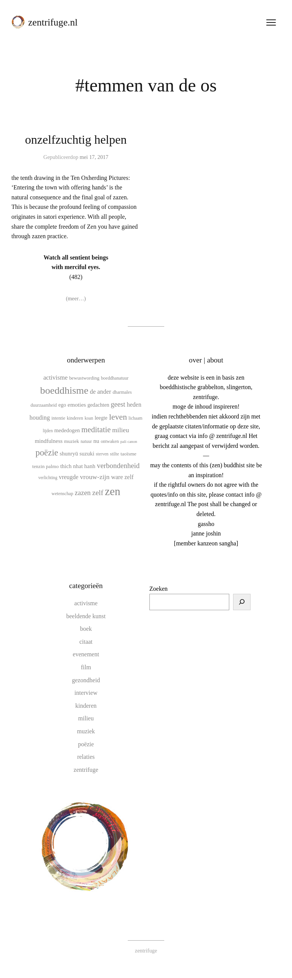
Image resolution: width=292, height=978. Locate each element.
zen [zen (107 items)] (113, 491)
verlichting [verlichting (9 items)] (47, 477)
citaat (86, 641)
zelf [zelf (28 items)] (97, 492)
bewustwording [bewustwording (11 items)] (84, 377)
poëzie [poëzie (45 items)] (46, 452)
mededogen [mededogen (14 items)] (67, 430)
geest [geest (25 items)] (118, 404)
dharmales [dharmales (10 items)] (122, 392)
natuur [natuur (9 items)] (86, 441)
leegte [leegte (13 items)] (101, 418)
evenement (86, 654)
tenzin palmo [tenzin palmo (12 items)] (45, 466)
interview (86, 692)
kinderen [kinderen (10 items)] (75, 418)
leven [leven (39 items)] (118, 417)
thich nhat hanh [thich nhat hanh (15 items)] (77, 466)
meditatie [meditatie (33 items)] (96, 429)
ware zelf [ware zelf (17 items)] (122, 477)
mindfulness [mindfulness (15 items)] (48, 441)
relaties (86, 757)
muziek (86, 731)
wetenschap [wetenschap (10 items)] (62, 493)
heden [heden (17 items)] (134, 404)
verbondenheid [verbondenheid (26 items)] (118, 466)
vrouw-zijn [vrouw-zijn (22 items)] (95, 477)
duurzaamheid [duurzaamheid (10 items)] (43, 405)
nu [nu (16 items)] (97, 441)
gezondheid (86, 680)
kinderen (86, 705)
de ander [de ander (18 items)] (100, 391)
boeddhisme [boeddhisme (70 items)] (64, 390)
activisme (85, 603)
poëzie (86, 744)
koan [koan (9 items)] (89, 418)
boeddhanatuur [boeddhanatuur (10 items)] (115, 377)
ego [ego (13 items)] (62, 405)
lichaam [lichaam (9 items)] (135, 418)
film (86, 667)
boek (86, 628)
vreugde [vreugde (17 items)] (69, 477)
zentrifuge (86, 769)
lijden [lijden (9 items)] (47, 430)
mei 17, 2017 (93, 157)
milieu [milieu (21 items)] (120, 430)
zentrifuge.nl (53, 22)
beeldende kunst (86, 615)
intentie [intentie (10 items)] (58, 418)
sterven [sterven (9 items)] (102, 454)
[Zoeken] (242, 601)
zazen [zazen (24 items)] (83, 492)
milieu (86, 718)
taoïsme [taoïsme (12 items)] (128, 454)
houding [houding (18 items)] (40, 417)
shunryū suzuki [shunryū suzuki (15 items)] (77, 454)
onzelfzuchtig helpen (76, 139)
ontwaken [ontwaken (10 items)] (110, 441)
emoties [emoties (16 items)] (77, 404)
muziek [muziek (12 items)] (71, 441)
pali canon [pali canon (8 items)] (129, 441)
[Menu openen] (271, 22)
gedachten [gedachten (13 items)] (98, 405)
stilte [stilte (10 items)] (114, 454)
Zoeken (158, 588)
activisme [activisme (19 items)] (55, 377)
